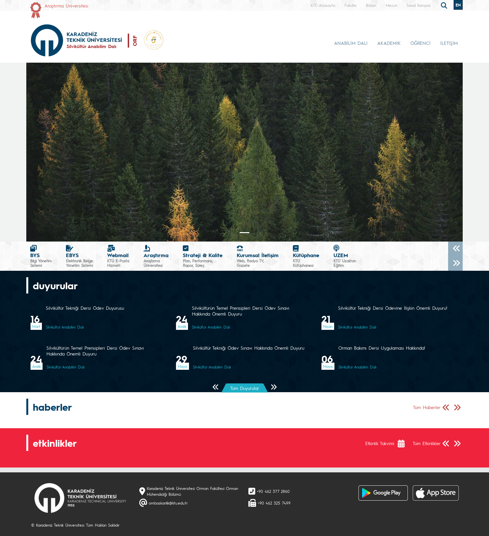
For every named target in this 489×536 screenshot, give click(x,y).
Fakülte (351, 5)
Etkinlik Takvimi (379, 443)
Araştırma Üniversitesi (66, 5)
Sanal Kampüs (419, 5)
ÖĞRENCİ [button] (420, 43)
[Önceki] (455, 249)
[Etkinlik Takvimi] (404, 443)
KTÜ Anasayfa (323, 5)
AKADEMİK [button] (389, 43)
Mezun (391, 5)
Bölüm (371, 5)
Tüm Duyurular (244, 388)
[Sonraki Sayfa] (273, 387)
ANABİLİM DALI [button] (351, 43)
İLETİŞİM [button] (449, 43)
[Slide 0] (244, 232)
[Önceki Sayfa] (215, 387)
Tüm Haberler (427, 407)
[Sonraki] (455, 263)
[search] (445, 5)
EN (458, 4)
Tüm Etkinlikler (427, 443)
